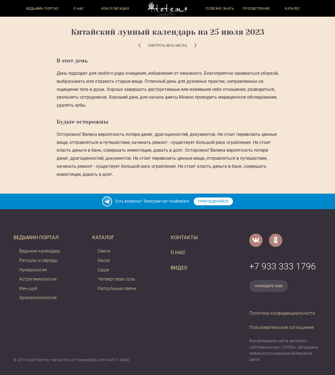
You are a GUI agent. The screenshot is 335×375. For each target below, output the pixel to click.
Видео (179, 268)
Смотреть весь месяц (167, 46)
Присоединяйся (213, 201)
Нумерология (33, 269)
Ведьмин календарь (40, 251)
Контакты (184, 237)
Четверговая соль (116, 279)
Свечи (104, 251)
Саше (103, 269)
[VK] (256, 240)
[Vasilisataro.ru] (167, 8)
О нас (79, 9)
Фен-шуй (28, 288)
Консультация (115, 9)
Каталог (292, 9)
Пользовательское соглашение (281, 327)
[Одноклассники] (275, 240)
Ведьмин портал (42, 9)
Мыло (104, 260)
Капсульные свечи (117, 288)
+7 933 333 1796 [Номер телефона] (282, 266)
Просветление (256, 9)
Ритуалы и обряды (38, 260)
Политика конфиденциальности (282, 313)
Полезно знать (220, 9)
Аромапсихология (38, 297)
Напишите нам (268, 286)
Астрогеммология (38, 279)
